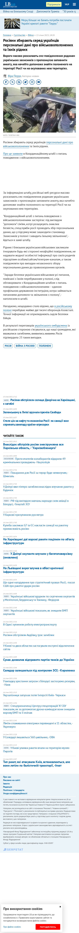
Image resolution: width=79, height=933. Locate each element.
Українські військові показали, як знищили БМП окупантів (35, 612)
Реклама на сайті (11, 780)
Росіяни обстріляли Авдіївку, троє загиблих (28, 635)
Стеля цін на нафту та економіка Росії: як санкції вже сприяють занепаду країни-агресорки (36, 422)
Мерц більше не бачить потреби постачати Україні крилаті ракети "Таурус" (46, 21)
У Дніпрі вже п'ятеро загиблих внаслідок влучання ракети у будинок (38, 488)
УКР (67, 4)
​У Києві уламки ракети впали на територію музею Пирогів (36, 749)
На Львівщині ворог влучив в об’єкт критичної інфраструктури (33, 570)
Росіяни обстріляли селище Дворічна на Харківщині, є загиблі (39, 402)
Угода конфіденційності (15, 793)
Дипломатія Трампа (48, 11)
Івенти (6, 783)
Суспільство (19, 35)
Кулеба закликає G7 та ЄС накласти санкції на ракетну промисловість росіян (35, 527)
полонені (45, 345)
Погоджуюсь (48, 927)
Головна (7, 35)
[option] (39, 23)
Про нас (7, 776)
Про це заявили (13, 153)
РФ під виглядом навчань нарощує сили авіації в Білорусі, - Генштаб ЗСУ (36, 502)
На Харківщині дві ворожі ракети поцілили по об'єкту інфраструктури (38, 541)
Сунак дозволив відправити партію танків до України (38, 660)
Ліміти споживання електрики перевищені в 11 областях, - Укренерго (37, 725)
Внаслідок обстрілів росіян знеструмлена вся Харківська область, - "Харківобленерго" (33, 446)
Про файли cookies (12, 926)
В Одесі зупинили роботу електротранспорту (30, 624)
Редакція (7, 786)
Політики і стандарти (13, 790)
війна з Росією (25, 345)
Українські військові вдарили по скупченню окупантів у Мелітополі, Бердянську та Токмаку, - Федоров (39, 598)
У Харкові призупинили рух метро (23, 515)
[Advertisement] (39, 176)
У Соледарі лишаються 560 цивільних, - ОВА (29, 737)
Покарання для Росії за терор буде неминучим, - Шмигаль (35, 474)
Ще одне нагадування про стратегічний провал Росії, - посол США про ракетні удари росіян (39, 584)
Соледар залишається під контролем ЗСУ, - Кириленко (39, 670)
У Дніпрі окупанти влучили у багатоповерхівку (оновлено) (37, 555)
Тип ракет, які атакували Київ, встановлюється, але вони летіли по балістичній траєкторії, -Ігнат (36, 763)
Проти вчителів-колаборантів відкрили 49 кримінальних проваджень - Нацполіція (34, 460)
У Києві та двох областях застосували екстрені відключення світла (38, 647)
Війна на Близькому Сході (18, 11)
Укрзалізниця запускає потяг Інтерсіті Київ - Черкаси (34, 695)
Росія (8, 345)
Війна (31, 35)
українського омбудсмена (51, 325)
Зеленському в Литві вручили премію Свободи (32, 412)
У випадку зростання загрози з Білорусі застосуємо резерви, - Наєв (39, 682)
